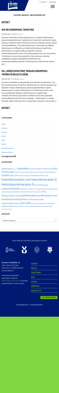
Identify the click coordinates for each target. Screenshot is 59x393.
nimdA (21, 34)
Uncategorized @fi (9, 156)
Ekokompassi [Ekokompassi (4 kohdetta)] (7, 168)
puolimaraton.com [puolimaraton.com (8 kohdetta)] (47, 195)
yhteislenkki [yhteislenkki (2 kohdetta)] (48, 206)
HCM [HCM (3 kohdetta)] (45, 169)
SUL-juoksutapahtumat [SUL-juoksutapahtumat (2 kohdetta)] (39, 203)
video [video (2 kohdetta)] (21, 206)
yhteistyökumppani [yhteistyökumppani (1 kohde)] (7, 209)
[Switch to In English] (42, 2)
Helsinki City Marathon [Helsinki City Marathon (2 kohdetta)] (48, 172)
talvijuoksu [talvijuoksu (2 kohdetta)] (51, 203)
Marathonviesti (7, 148)
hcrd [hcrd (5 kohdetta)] (49, 168)
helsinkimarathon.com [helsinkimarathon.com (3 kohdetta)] (39, 175)
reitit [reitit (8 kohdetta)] (22, 203)
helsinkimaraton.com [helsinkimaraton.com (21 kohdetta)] (16, 179)
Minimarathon (7, 152)
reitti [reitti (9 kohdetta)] (28, 203)
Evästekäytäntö (22, 305)
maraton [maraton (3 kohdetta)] (16, 192)
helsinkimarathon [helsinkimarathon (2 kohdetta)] (24, 176)
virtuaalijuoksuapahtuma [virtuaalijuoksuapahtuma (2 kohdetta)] (34, 206)
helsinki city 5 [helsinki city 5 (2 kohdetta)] (19, 172)
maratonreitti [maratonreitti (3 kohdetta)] (25, 192)
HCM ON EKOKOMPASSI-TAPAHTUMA (18, 29)
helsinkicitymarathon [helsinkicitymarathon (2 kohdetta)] (32, 172)
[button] (52, 6)
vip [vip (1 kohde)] (25, 206)
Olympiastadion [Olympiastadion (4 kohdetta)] (8, 195)
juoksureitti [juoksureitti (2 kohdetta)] (33, 189)
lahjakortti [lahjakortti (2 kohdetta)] (53, 189)
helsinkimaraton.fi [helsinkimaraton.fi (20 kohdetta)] (44, 179)
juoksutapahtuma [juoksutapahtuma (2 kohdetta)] (43, 189)
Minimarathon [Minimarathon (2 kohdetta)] (36, 192)
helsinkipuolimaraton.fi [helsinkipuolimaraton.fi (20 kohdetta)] (18, 184)
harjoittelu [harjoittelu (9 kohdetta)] (23, 168)
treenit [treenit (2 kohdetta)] (17, 206)
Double (4, 128)
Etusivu (4, 132)
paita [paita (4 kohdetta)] (18, 195)
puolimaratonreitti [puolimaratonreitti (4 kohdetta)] (36, 199)
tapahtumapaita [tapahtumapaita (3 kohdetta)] (8, 206)
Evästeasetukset (36, 305)
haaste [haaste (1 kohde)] (15, 169)
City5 (3, 124)
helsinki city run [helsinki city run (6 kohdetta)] (9, 175)
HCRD (4, 144)
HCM (3, 136)
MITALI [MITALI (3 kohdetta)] (43, 192)
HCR (3, 140)
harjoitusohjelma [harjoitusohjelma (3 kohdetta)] (36, 169)
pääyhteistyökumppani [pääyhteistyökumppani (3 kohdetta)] (11, 203)
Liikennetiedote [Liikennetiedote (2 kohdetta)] (7, 192)
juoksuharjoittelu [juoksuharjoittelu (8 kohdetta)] (11, 188)
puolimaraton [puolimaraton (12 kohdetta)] (29, 195)
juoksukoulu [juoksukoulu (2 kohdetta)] (24, 189)
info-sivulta (15, 281)
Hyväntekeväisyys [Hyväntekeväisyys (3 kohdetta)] (41, 185)
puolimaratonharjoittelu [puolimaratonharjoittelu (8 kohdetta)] (14, 199)
